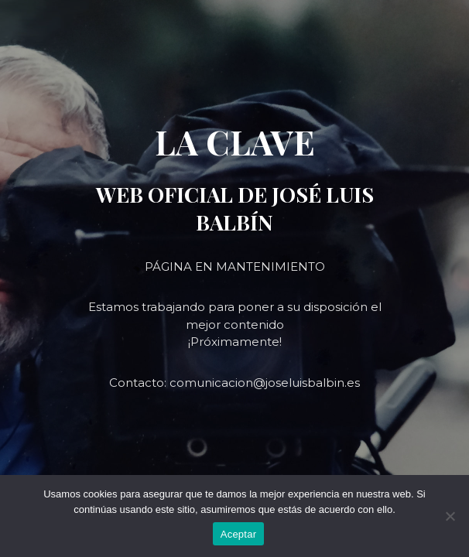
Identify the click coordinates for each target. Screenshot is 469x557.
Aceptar (239, 534)
